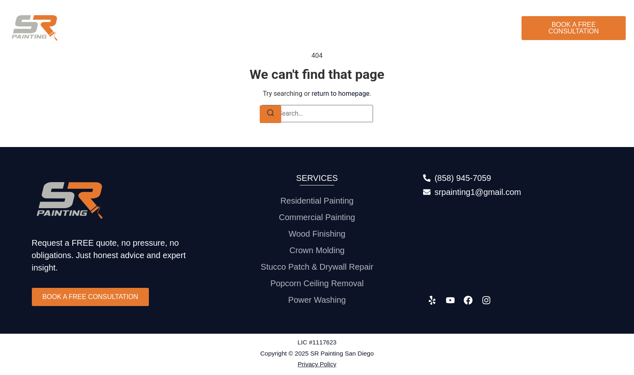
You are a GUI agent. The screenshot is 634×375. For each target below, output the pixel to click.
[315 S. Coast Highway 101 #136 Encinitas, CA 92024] (512, 244)
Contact (492, 28)
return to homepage (341, 93)
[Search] (270, 114)
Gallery (451, 28)
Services (372, 28)
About (413, 28)
